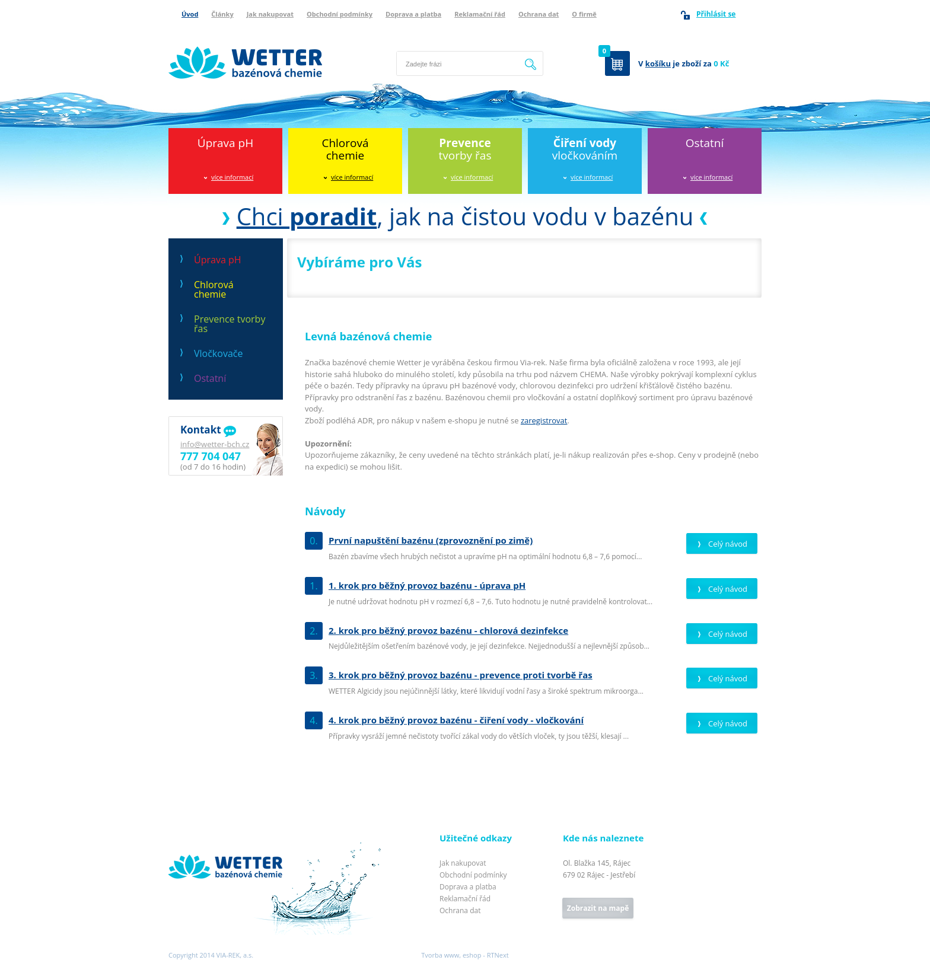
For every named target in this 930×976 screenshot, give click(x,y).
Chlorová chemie (214, 289)
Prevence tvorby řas (229, 323)
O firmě (584, 13)
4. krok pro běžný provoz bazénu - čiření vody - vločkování (456, 720)
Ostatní (705, 143)
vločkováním (584, 149)
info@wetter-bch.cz (214, 444)
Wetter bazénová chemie (212, 33)
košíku (658, 63)
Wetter (180, 839)
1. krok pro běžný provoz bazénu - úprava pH (427, 585)
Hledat (530, 63)
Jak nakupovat (270, 13)
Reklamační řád (479, 13)
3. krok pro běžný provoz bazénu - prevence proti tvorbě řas (461, 675)
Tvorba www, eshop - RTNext (464, 955)
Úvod (189, 13)
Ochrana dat (538, 13)
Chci (307, 216)
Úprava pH (225, 143)
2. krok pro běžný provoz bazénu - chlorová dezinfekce (448, 630)
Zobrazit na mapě (598, 908)
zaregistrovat (544, 420)
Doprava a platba (413, 13)
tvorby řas (465, 149)
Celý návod (727, 543)
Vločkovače (218, 353)
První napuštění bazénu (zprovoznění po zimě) (431, 540)
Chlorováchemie (344, 149)
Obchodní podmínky (339, 13)
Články (222, 13)
